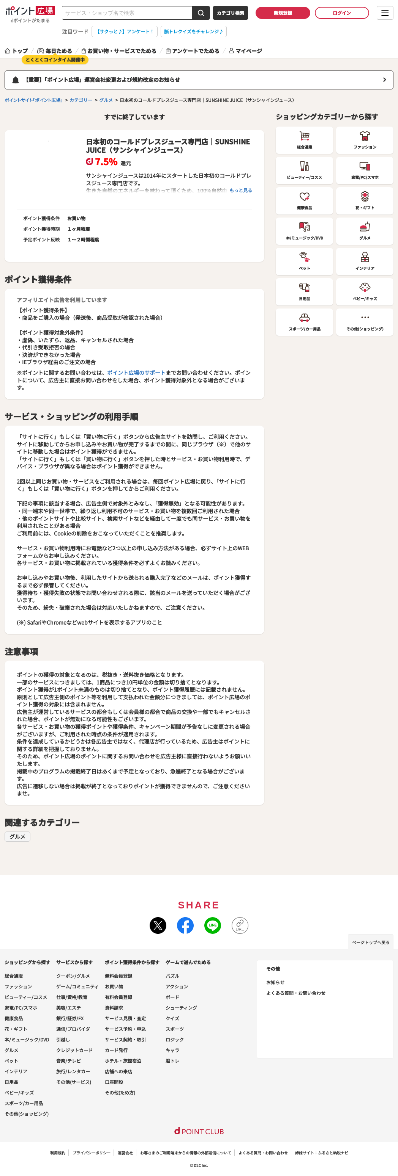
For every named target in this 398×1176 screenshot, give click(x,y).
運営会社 (125, 1153)
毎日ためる (54, 51)
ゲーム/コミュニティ (77, 986)
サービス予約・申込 (125, 1029)
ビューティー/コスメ (26, 997)
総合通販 (14, 975)
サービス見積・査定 (125, 1018)
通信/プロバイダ (73, 1029)
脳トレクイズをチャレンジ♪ (193, 31)
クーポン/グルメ (73, 975)
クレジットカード (74, 1050)
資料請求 (114, 1007)
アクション (177, 986)
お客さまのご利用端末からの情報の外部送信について (185, 1153)
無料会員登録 (118, 975)
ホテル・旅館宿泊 (123, 1060)
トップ (16, 51)
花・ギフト (16, 1029)
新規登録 (283, 12)
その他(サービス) (73, 1082)
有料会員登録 (118, 997)
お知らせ (275, 982)
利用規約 (57, 1153)
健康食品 (14, 1018)
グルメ (17, 836)
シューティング (181, 1007)
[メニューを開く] (385, 13)
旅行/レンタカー (73, 1071)
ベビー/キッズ (19, 1092)
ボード (172, 997)
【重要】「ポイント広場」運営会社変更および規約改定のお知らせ (101, 79)
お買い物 (114, 986)
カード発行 (116, 1050)
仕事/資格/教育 (71, 997)
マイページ (245, 51)
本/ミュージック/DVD (27, 1039)
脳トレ (172, 1060)
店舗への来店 (118, 1071)
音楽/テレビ (68, 1060)
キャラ (172, 1050)
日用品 (11, 1082)
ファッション (18, 986)
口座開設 (114, 1082)
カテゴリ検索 (230, 12)
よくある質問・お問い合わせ (295, 993)
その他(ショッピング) (27, 1113)
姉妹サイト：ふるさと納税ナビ (321, 1153)
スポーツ (175, 1029)
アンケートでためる (193, 51)
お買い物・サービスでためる (119, 51)
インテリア (16, 1071)
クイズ (172, 1018)
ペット (11, 1060)
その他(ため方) (120, 1092)
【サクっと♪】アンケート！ (124, 31)
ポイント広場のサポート (136, 372)
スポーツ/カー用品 (24, 1103)
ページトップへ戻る (371, 942)
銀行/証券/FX (70, 1018)
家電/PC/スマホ (21, 1007)
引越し (63, 1039)
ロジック (175, 1039)
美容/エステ (68, 1007)
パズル (172, 975)
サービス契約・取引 (125, 1039)
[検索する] (201, 12)
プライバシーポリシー (92, 1153)
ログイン (342, 12)
